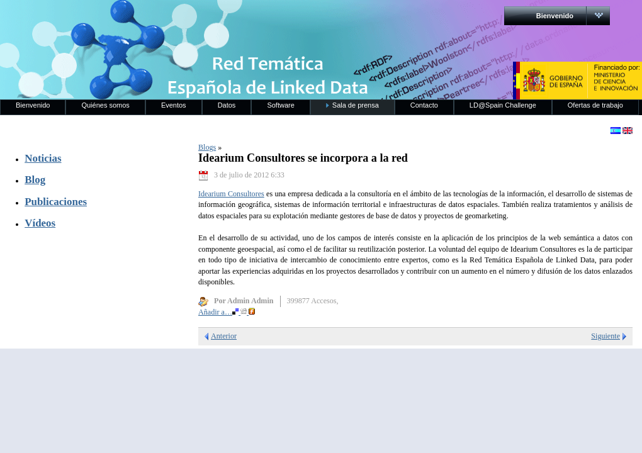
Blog (35, 180)
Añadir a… (226, 312)
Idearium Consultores (231, 193)
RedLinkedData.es (131, 19)
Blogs (207, 147)
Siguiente (605, 336)
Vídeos (40, 223)
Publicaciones (56, 202)
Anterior (224, 336)
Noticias (43, 158)
